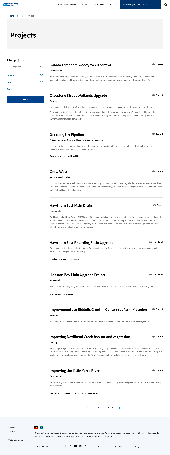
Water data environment (18, 440)
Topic (25, 88)
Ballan (67, 177)
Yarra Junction (56, 376)
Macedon (54, 315)
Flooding (53, 259)
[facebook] (65, 447)
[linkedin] (80, 447)
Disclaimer (128, 447)
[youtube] (75, 447)
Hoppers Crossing (84, 140)
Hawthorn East (56, 211)
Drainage (62, 259)
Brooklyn (71, 140)
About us (113, 4)
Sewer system (55, 294)
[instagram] (85, 447)
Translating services (103, 447)
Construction (73, 259)
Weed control (55, 393)
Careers (11, 427)
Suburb (25, 75)
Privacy (137, 447)
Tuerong (53, 342)
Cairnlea (53, 101)
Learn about (99, 4)
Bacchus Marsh (56, 177)
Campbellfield (56, 70)
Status (25, 82)
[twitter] (70, 447)
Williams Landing (57, 140)
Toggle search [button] (164, 3)
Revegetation (68, 393)
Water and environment (66, 4)
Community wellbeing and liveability (65, 156)
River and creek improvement (87, 393)
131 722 (45, 446)
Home (11, 16)
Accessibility (118, 447)
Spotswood (55, 280)
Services (85, 4)
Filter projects (15, 60)
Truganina (98, 140)
